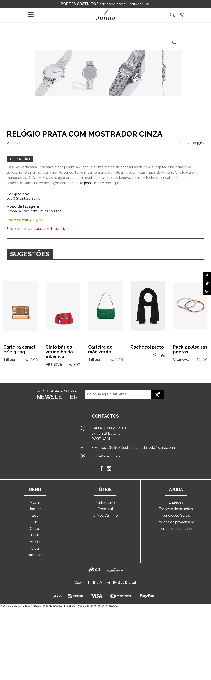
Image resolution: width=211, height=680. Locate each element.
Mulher (35, 502)
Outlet (35, 529)
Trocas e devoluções (176, 509)
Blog (35, 548)
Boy (35, 515)
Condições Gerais (176, 515)
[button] (174, 42)
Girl (35, 522)
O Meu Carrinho (105, 515)
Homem (35, 509)
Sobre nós (35, 555)
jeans (88, 183)
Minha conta (105, 502)
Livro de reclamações (175, 529)
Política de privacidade (175, 522)
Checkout (105, 509)
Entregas (176, 502)
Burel (35, 535)
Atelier (35, 542)
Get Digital (127, 583)
